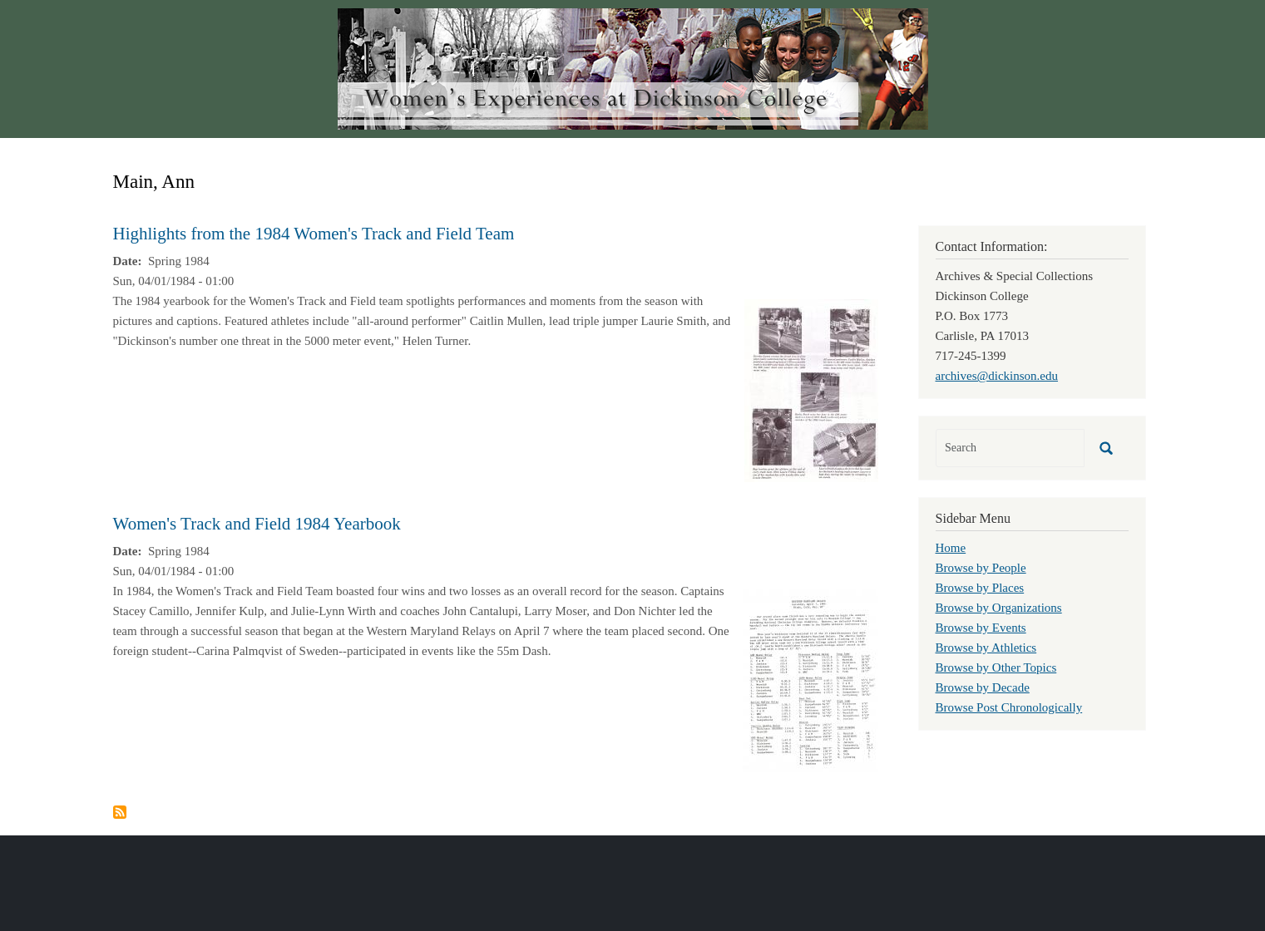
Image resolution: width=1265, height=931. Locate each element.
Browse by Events (981, 627)
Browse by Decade (983, 687)
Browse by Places (980, 587)
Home (951, 547)
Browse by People (981, 567)
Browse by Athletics (986, 647)
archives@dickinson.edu (997, 375)
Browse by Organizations (999, 607)
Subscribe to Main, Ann (119, 812)
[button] (811, 389)
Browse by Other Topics (996, 667)
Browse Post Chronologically (1009, 707)
